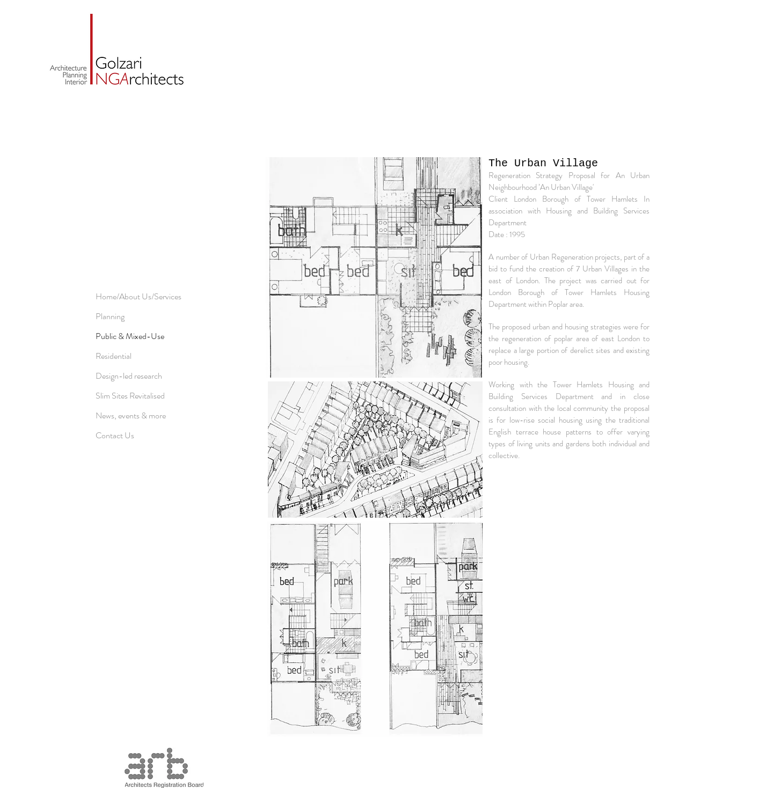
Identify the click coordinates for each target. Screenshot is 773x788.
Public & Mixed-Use (130, 336)
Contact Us (115, 435)
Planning (110, 316)
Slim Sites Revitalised (130, 395)
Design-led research (129, 376)
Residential (114, 356)
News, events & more (131, 415)
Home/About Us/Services (138, 296)
